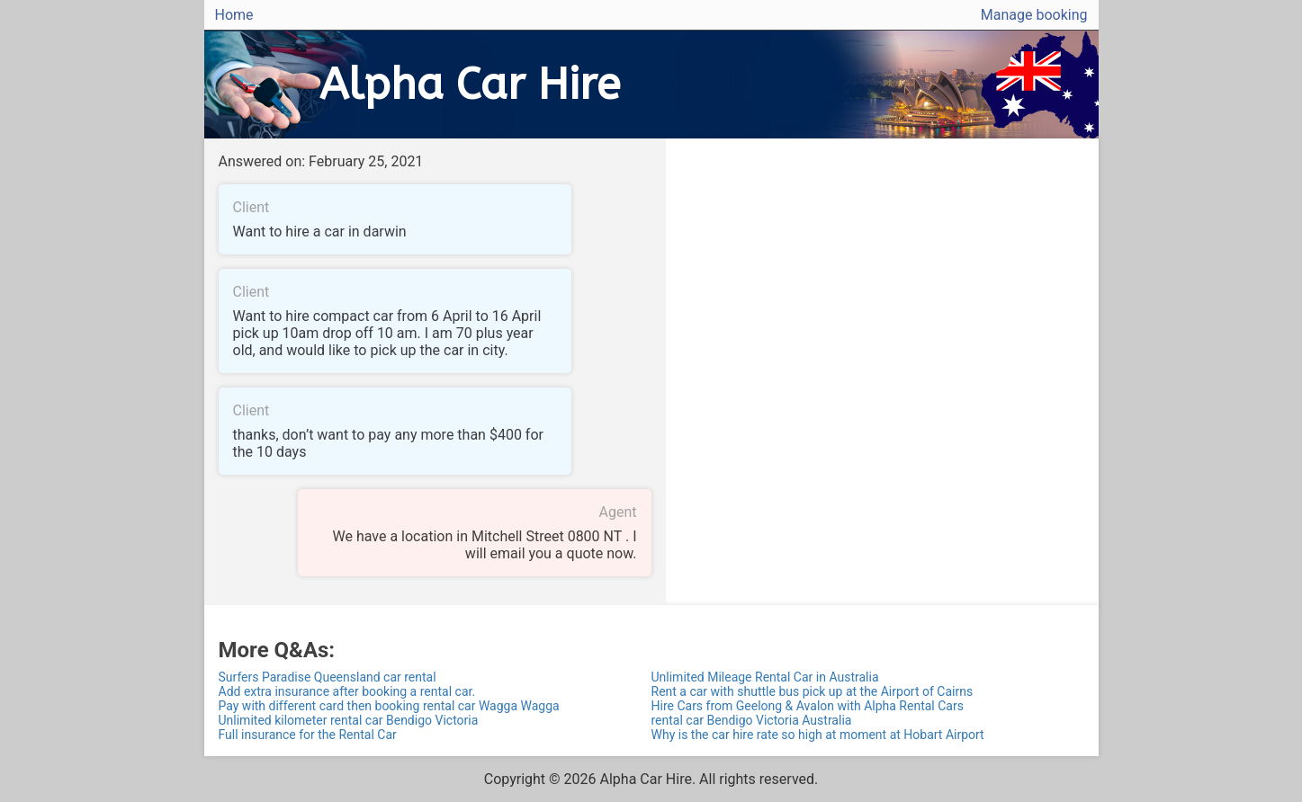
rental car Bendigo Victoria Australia (751, 720)
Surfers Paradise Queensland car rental (327, 677)
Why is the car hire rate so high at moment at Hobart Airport (817, 734)
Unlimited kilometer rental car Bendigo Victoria (349, 720)
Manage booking (1034, 14)
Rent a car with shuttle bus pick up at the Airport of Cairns (812, 691)
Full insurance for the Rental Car (308, 734)
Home (234, 14)
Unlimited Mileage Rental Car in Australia (765, 677)
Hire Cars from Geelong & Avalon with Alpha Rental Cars (807, 706)
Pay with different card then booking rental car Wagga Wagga (389, 706)
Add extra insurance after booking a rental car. (347, 691)
